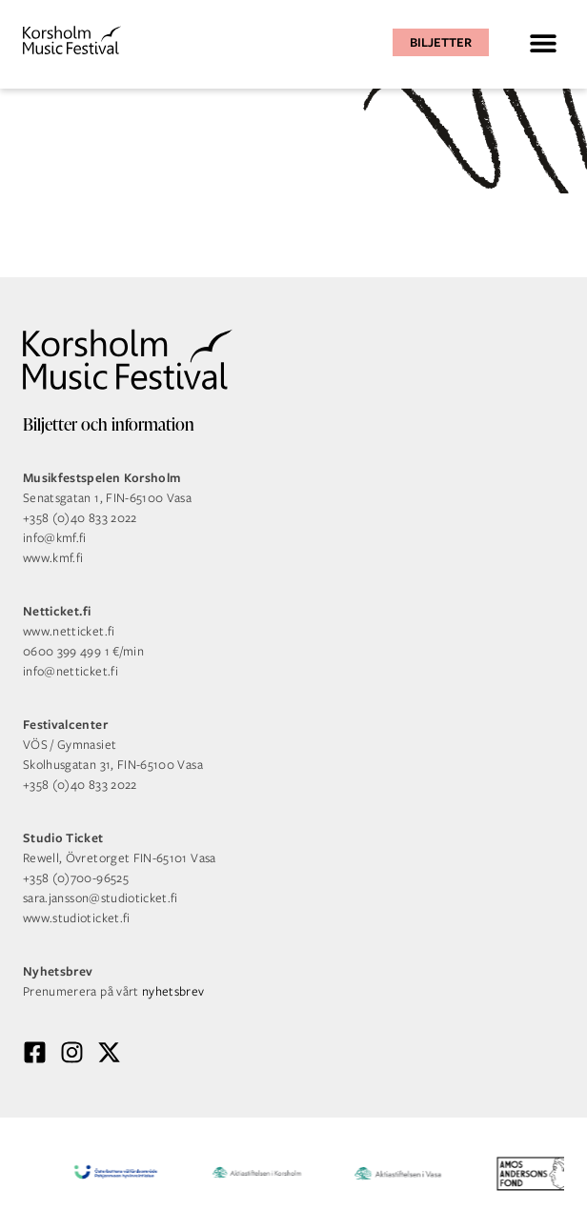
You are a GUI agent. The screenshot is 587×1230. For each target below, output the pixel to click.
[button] (542, 42)
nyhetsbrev (173, 991)
